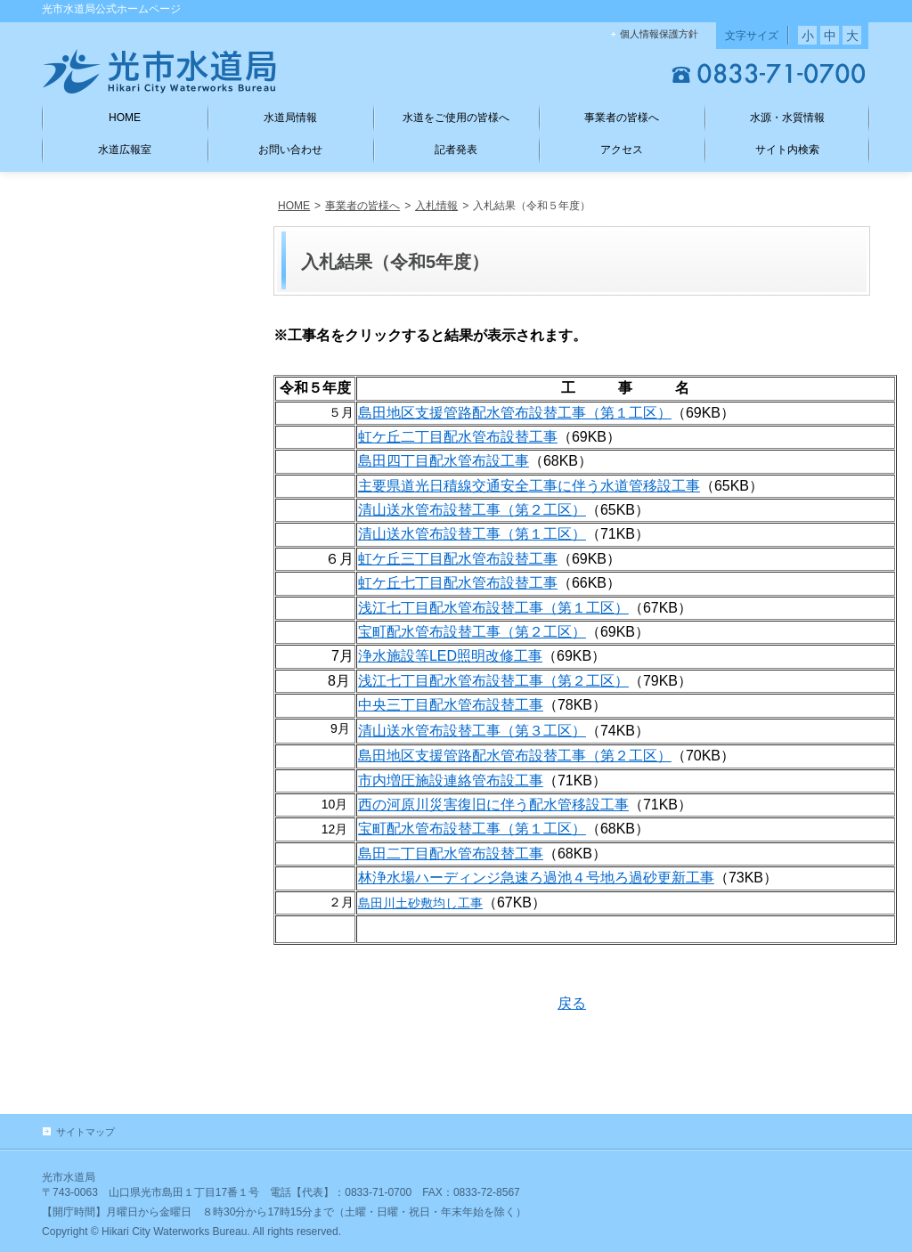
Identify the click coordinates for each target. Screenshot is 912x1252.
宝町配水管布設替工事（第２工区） (472, 631)
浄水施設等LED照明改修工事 (450, 655)
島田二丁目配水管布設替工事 (450, 853)
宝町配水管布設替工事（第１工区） (472, 828)
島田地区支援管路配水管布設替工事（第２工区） (515, 755)
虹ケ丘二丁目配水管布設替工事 (458, 436)
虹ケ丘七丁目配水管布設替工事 (458, 582)
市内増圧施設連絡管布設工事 (450, 780)
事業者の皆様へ (362, 205)
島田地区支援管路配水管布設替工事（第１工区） (515, 412)
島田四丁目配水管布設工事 (443, 460)
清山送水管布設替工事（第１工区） (472, 533)
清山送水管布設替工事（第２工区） (472, 509)
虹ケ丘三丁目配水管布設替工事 (458, 558)
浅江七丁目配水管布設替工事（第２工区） (493, 680)
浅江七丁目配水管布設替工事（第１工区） (493, 607)
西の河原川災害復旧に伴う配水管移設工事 (493, 804)
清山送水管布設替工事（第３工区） (472, 730)
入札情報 (436, 205)
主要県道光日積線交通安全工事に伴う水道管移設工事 (529, 485)
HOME (294, 205)
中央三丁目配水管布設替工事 (450, 704)
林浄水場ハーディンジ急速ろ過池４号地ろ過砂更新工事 (536, 877)
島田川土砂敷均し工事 (420, 903)
